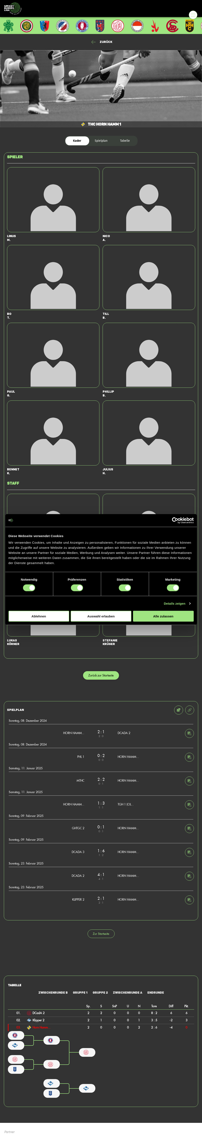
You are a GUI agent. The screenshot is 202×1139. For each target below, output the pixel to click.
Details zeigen (174, 603)
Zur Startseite (101, 934)
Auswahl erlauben (101, 616)
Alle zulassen (163, 616)
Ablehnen (39, 616)
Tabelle (125, 141)
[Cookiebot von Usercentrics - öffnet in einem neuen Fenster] (175, 520)
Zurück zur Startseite (101, 675)
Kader (77, 141)
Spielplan (101, 141)
